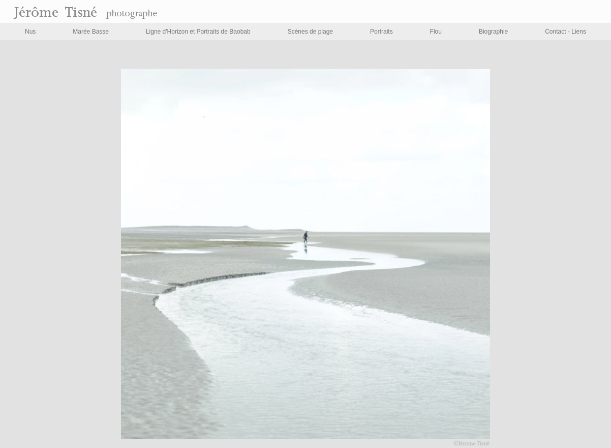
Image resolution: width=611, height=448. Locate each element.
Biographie (493, 31)
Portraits (381, 31)
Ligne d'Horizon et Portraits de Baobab (198, 31)
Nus (30, 31)
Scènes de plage (310, 31)
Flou (436, 31)
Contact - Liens (565, 31)
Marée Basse (91, 31)
